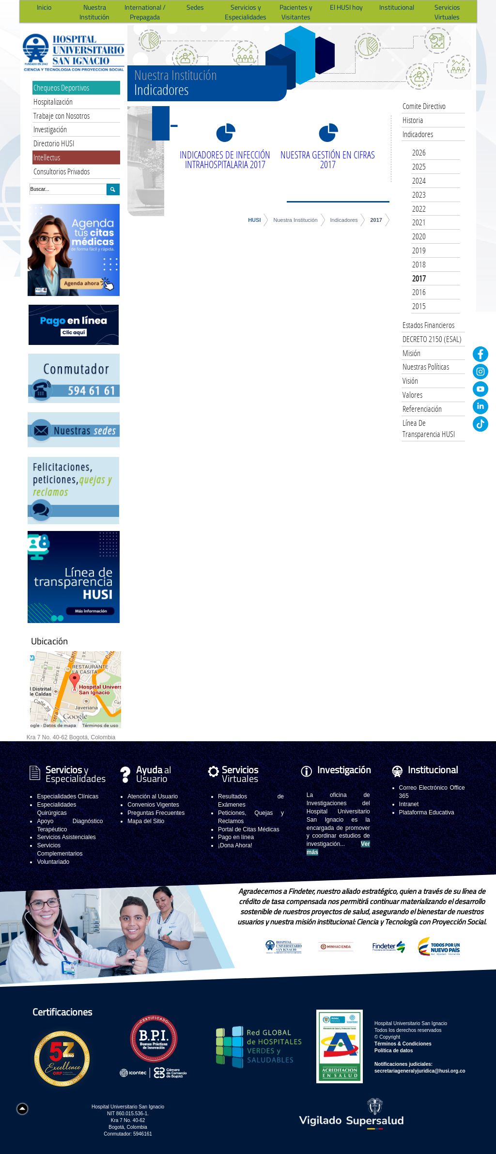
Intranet (409, 804)
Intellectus (46, 157)
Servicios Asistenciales (66, 837)
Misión (411, 353)
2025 (419, 166)
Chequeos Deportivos (61, 87)
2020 (419, 236)
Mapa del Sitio (145, 821)
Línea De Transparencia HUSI (429, 428)
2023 (419, 194)
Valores (412, 394)
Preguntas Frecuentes (156, 813)
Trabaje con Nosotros (61, 115)
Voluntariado (53, 861)
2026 (419, 152)
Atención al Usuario (152, 796)
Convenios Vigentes (153, 804)
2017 (376, 220)
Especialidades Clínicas (67, 796)
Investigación (50, 129)
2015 (419, 306)
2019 (419, 250)
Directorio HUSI (53, 143)
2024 (419, 180)
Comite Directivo (424, 105)
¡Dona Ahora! (235, 845)
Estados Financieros (428, 324)
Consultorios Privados (61, 171)
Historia (413, 119)
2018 (419, 264)
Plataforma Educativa (426, 812)
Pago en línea (236, 837)
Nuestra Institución (295, 220)
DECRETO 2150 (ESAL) (432, 338)
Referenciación (422, 408)
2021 (419, 222)
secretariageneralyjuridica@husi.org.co (419, 1071)
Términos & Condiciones (403, 1043)
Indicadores (344, 220)
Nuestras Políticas (426, 366)
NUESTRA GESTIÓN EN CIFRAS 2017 (327, 159)
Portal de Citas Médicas (248, 829)
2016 (419, 291)
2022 (419, 208)
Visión (410, 380)
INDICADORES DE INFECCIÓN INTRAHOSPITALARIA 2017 (225, 159)
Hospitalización (53, 101)
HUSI (254, 220)
